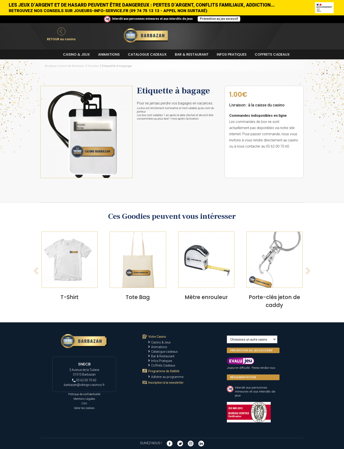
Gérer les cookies (84, 408)
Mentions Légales (84, 398)
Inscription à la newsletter (166, 382)
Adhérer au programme (167, 377)
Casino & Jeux (76, 54)
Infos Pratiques (232, 54)
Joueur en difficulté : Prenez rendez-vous (251, 367)
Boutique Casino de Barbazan (65, 66)
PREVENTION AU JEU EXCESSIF (251, 350)
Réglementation (243, 377)
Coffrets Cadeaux (272, 54)
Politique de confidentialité (84, 394)
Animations (109, 54)
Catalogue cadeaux (147, 54)
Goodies (93, 66)
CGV (84, 403)
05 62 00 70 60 (84, 380)
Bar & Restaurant (192, 54)
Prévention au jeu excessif (219, 18)
